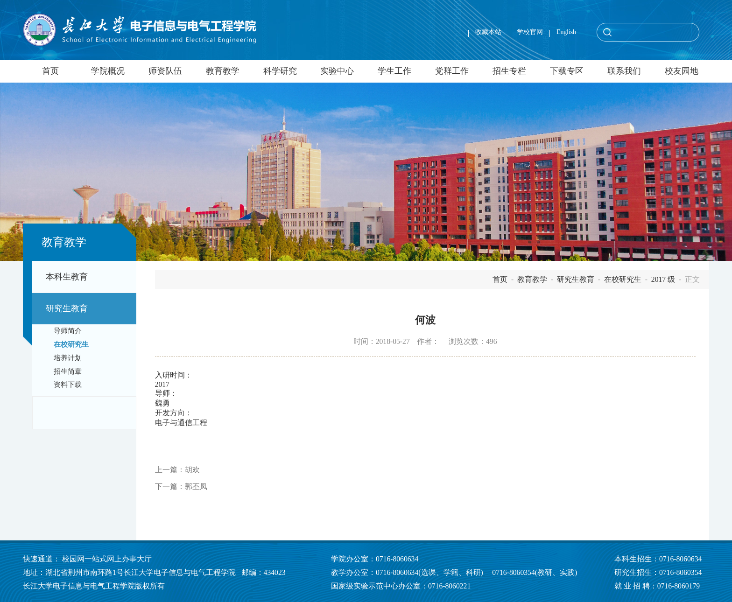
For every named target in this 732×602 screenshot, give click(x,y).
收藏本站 (489, 31)
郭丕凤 (196, 486)
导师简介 (68, 331)
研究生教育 (67, 308)
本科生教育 (67, 276)
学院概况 (108, 71)
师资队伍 (165, 71)
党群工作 (452, 71)
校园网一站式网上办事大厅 (107, 559)
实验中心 (337, 71)
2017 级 (663, 279)
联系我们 (624, 71)
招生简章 (68, 371)
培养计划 (68, 358)
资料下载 (68, 384)
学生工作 (394, 71)
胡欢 (192, 470)
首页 (50, 71)
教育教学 (222, 71)
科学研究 (280, 71)
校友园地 (681, 71)
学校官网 (530, 31)
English (566, 31)
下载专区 (567, 71)
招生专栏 (509, 71)
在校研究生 (71, 344)
